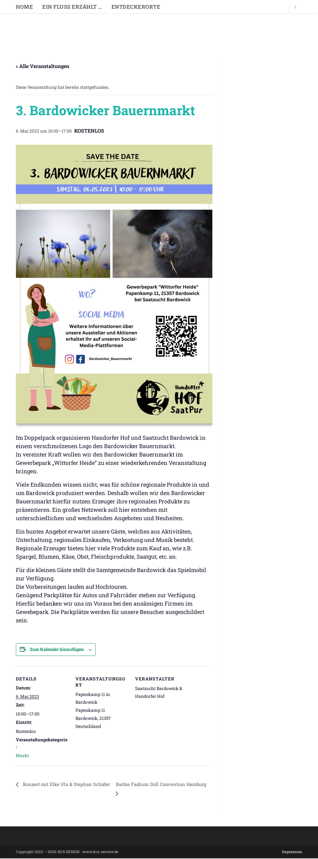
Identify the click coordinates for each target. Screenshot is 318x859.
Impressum (292, 852)
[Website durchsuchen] (295, 7)
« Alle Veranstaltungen (42, 66)
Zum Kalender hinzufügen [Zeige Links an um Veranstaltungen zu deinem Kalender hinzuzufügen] (57, 649)
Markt (22, 755)
